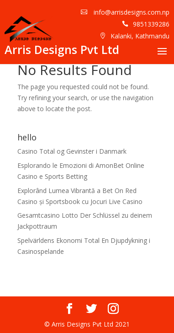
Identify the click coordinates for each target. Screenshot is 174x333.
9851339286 (151, 24)
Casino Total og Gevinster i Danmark (72, 151)
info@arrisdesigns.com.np (130, 12)
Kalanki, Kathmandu (140, 36)
